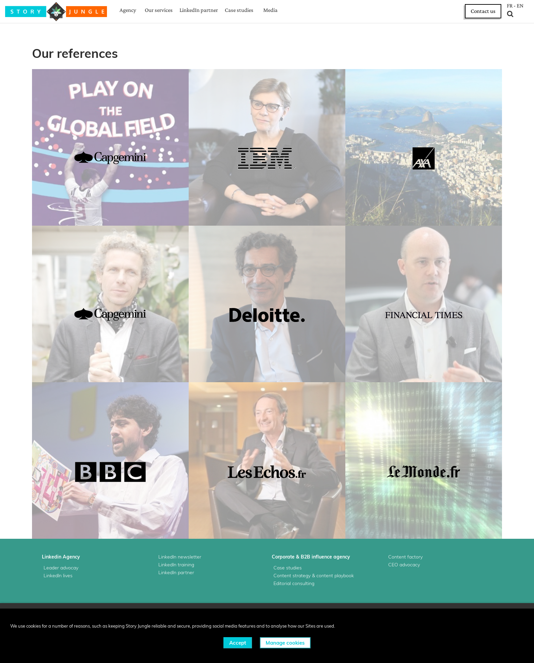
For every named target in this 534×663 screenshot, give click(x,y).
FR (510, 6)
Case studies (239, 10)
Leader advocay (61, 568)
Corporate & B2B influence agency (311, 557)
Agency (128, 10)
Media (270, 10)
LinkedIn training (176, 565)
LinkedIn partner (198, 10)
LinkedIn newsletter (179, 557)
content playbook (335, 575)
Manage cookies (285, 643)
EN (520, 6)
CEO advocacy (404, 565)
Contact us (483, 11)
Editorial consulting (293, 583)
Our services (159, 10)
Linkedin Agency (61, 557)
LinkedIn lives (58, 575)
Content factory (405, 557)
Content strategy (292, 575)
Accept (237, 643)
